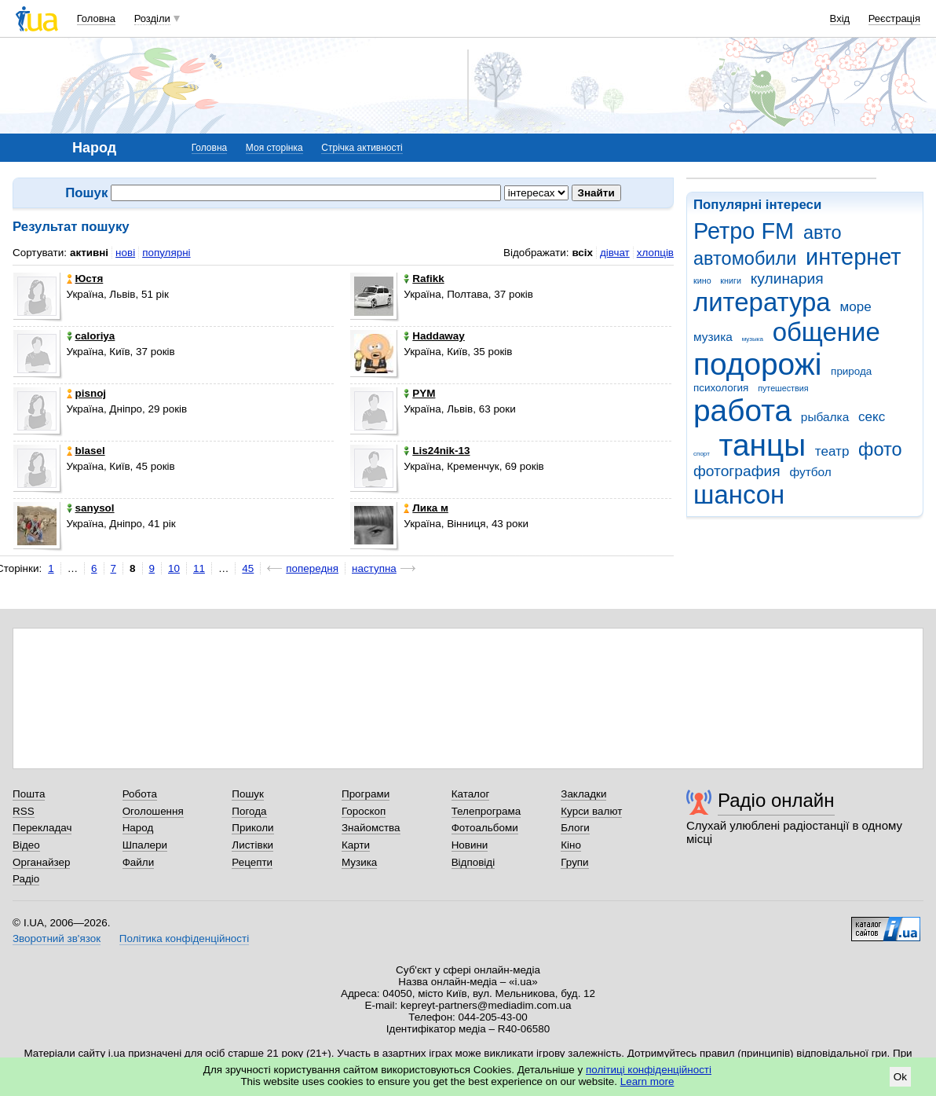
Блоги (575, 828)
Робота (139, 794)
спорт (701, 453)
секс (871, 416)
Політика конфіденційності (184, 938)
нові (125, 252)
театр (832, 451)
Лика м (426, 508)
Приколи (252, 828)
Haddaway (434, 336)
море (855, 306)
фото (880, 449)
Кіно (571, 845)
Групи (574, 862)
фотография (737, 471)
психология (720, 388)
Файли (138, 862)
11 (199, 568)
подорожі (757, 364)
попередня (312, 568)
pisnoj (87, 393)
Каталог (471, 794)
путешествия (783, 388)
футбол (810, 471)
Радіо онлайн (776, 800)
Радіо (26, 879)
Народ (138, 828)
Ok (900, 1077)
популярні (166, 252)
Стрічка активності (361, 147)
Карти (356, 845)
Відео (26, 845)
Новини (470, 845)
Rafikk (424, 278)
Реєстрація (894, 18)
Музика (359, 862)
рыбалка (825, 416)
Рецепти (252, 862)
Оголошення (153, 811)
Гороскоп (364, 811)
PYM (419, 393)
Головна (96, 18)
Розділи (152, 18)
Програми (365, 794)
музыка (752, 339)
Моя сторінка (274, 147)
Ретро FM (743, 231)
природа (851, 371)
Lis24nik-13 (437, 450)
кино (702, 280)
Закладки (583, 794)
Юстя (85, 278)
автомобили (744, 258)
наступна (374, 568)
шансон (738, 494)
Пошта (29, 794)
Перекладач (42, 828)
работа (742, 410)
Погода (249, 811)
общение (826, 331)
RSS (24, 811)
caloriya (91, 336)
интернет (853, 256)
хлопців (655, 252)
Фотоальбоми (485, 828)
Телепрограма (486, 811)
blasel (86, 450)
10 (174, 568)
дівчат (615, 252)
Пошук (248, 794)
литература (762, 302)
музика (713, 336)
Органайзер (41, 862)
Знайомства (371, 828)
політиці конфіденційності (648, 1070)
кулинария (787, 278)
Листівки (252, 845)
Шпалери (144, 845)
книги (730, 280)
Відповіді (473, 862)
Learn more (647, 1081)
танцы (762, 445)
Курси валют (591, 811)
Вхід (840, 18)
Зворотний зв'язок (57, 938)
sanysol (91, 508)
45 (248, 568)
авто (822, 232)
